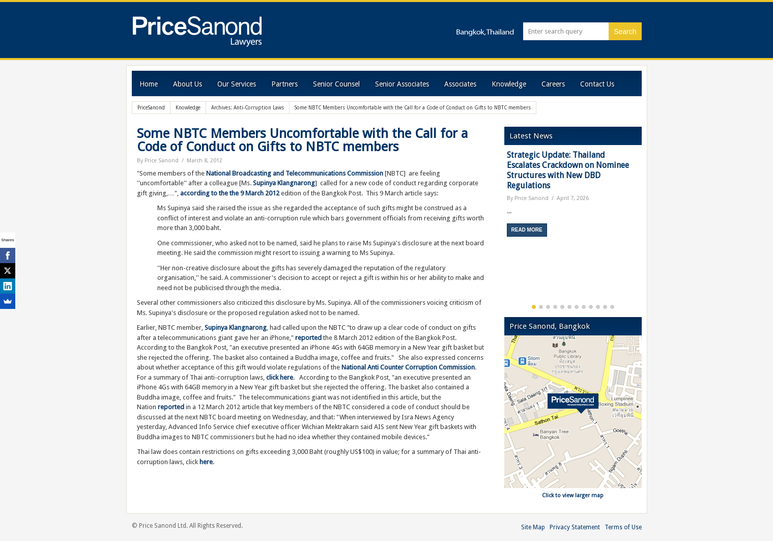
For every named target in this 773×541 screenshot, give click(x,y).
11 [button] (605, 307)
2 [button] (541, 307)
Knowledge (509, 84)
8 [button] (584, 307)
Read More (526, 230)
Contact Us (597, 84)
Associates (460, 84)
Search (625, 31)
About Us (187, 84)
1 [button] (534, 307)
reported (308, 337)
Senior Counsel (336, 84)
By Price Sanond (158, 160)
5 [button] (562, 307)
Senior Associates (402, 84)
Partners (284, 84)
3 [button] (548, 307)
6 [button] (569, 307)
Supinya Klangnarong (284, 183)
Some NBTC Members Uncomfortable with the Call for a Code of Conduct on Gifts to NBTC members (302, 140)
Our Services (236, 84)
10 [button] (598, 307)
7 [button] (577, 307)
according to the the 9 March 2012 (230, 193)
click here (279, 377)
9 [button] (591, 307)
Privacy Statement (575, 527)
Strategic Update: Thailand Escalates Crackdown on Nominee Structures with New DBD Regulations (568, 170)
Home (148, 84)
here (206, 462)
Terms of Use (623, 527)
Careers (553, 84)
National (218, 173)
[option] (573, 197)
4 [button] (555, 307)
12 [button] (612, 307)
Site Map (533, 527)
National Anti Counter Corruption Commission (407, 367)
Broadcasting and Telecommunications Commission (307, 173)
